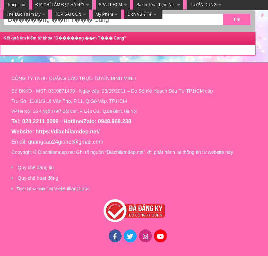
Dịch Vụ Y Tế (139, 14)
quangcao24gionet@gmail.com (65, 142)
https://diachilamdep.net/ (67, 131)
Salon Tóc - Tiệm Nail (156, 4)
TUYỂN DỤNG (203, 4)
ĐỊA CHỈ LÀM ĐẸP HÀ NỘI (59, 4)
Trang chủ (16, 4)
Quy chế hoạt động (38, 178)
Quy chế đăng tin (36, 167)
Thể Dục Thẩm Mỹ (23, 14)
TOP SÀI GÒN (68, 14)
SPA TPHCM (110, 4)
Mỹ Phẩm (104, 14)
